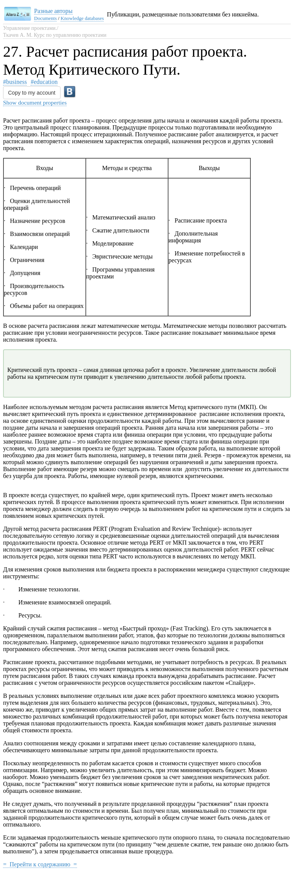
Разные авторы (53, 11)
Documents (45, 18)
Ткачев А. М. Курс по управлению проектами (54, 35)
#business (15, 82)
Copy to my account (32, 93)
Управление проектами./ (30, 28)
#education (44, 82)
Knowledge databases (82, 18)
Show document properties (35, 102)
